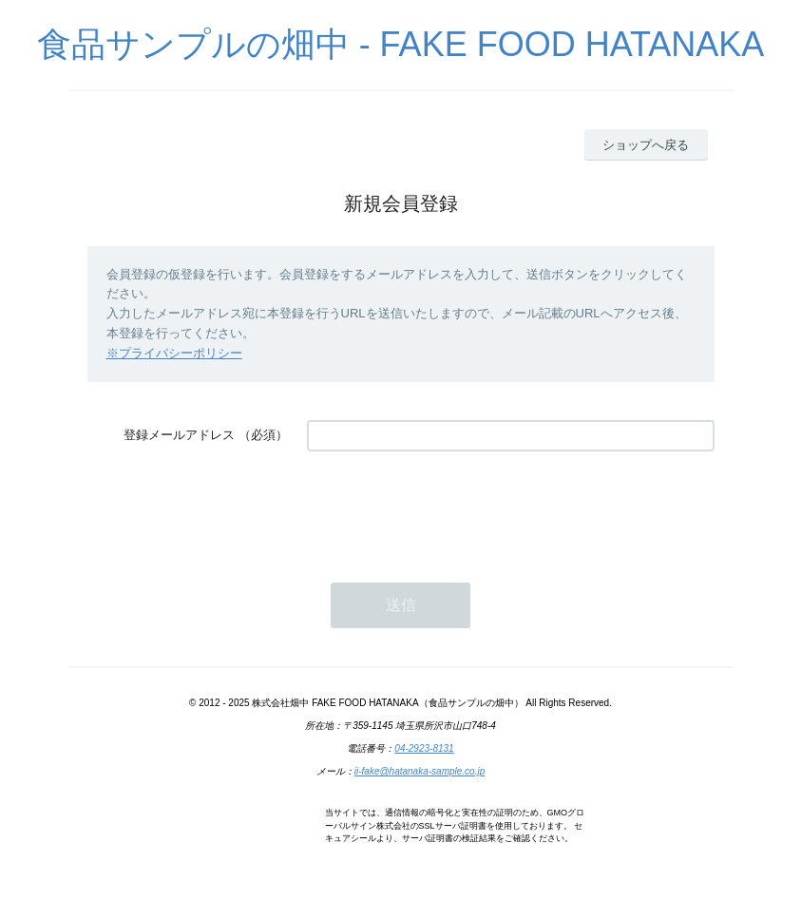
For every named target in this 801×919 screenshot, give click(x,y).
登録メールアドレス (179, 435)
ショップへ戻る (645, 145)
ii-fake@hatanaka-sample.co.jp (419, 771)
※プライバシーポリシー (174, 353)
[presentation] (451, 507)
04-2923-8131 (423, 748)
